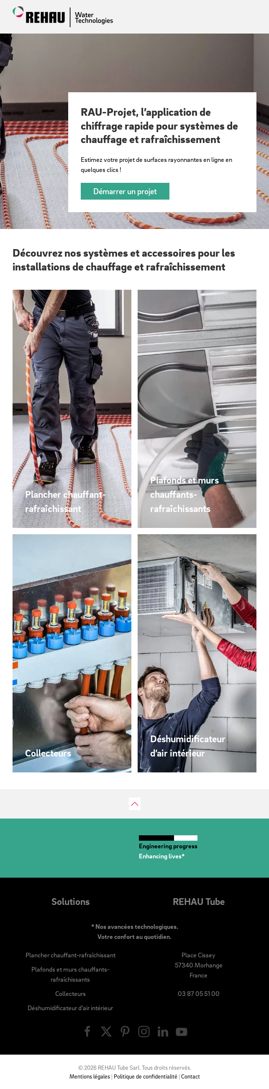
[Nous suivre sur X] (106, 1030)
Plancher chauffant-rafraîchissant (70, 955)
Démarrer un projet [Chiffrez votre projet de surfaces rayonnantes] (125, 191)
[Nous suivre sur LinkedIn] (162, 1030)
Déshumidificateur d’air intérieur (70, 1007)
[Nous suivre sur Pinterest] (125, 1030)
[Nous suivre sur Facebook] (87, 1030)
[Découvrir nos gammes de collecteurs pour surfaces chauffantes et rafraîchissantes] (72, 653)
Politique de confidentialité (145, 1076)
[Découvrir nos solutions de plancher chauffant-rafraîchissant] (72, 409)
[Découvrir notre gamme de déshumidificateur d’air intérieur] (197, 653)
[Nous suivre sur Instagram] (144, 1030)
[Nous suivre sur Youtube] (181, 1030)
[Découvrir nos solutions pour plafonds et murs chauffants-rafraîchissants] (197, 409)
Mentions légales (89, 1076)
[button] (135, 804)
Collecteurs (70, 993)
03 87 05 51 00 (199, 993)
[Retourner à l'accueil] (63, 17)
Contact (190, 1076)
